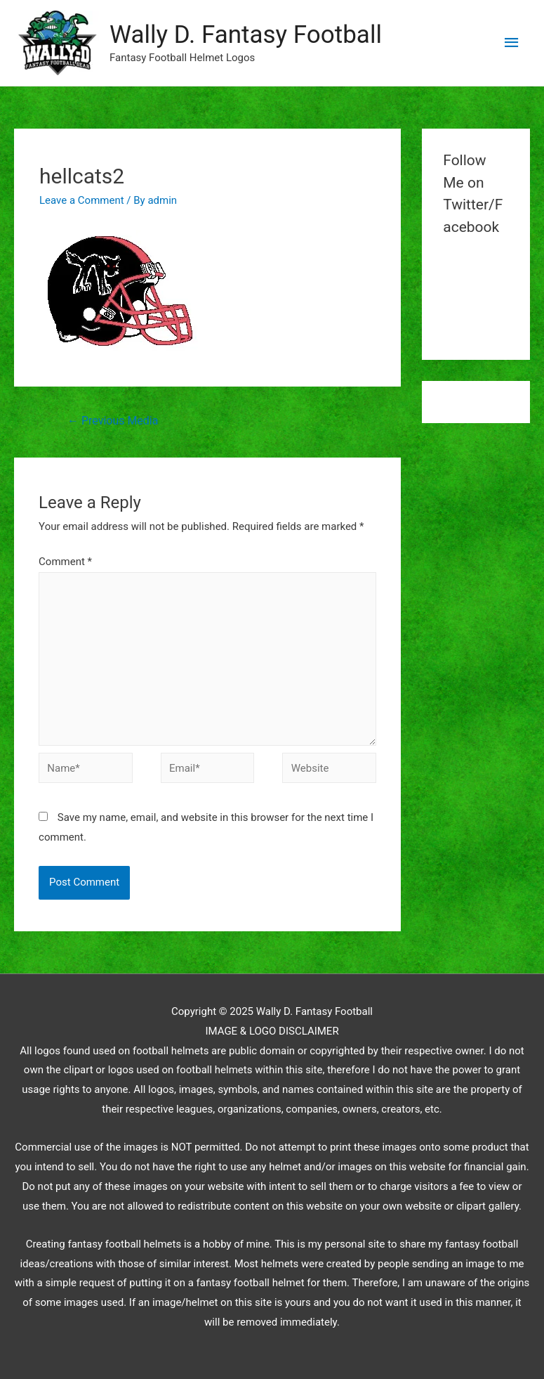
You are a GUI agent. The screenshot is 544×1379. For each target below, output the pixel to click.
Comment (65, 561)
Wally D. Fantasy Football (246, 34)
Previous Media (112, 420)
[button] (56, 43)
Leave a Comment (81, 200)
